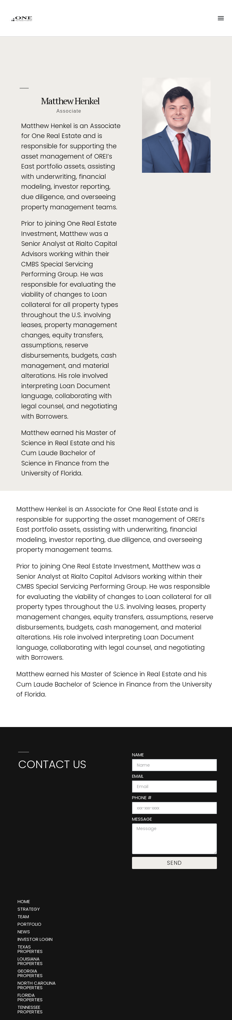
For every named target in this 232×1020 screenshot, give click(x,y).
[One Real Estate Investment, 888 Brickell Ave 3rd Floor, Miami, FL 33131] (66, 821)
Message (142, 819)
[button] (221, 18)
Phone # (142, 798)
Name (138, 755)
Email (137, 776)
